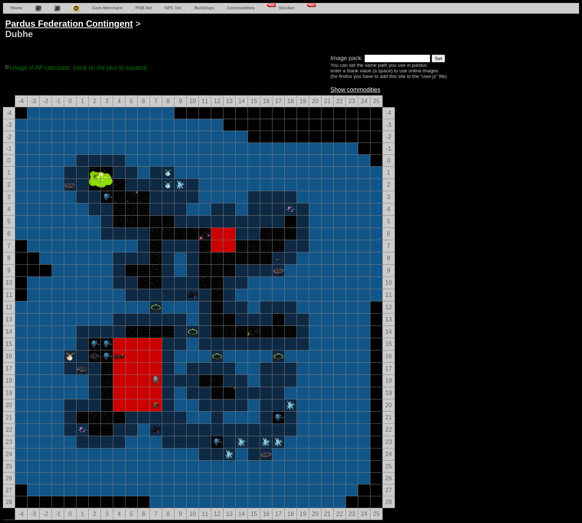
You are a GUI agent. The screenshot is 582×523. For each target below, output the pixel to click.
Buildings (204, 7)
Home (16, 7)
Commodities (241, 7)
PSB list (143, 7)
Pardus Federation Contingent (69, 24)
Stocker (287, 7)
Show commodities (355, 89)
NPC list (173, 7)
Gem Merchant (107, 7)
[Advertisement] (286, 32)
